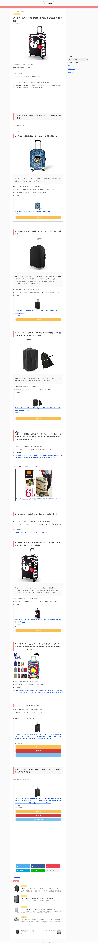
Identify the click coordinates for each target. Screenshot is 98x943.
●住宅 (43, 7)
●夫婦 (54, 7)
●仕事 (65, 7)
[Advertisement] (38, 102)
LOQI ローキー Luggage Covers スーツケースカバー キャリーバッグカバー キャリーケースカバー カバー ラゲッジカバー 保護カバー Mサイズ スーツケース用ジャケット (38, 689)
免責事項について (72, 71)
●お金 (76, 7)
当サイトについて (72, 65)
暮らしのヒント (49, 3)
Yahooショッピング (24, 745)
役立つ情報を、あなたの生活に (49, 936)
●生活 (33, 7)
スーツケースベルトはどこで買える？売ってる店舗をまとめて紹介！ (41, 898)
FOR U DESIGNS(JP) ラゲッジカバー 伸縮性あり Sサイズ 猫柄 (31, 211)
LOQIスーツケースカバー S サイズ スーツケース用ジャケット (33, 529)
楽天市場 (42, 742)
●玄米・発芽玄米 (21, 7)
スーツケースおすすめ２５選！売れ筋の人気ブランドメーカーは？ (40, 884)
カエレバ (19, 213)
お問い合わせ (71, 68)
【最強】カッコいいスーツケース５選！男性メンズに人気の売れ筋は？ (41, 871)
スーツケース (17, 859)
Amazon (24, 217)
